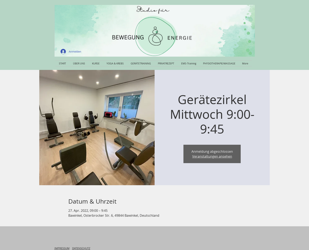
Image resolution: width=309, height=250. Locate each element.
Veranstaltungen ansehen (212, 156)
